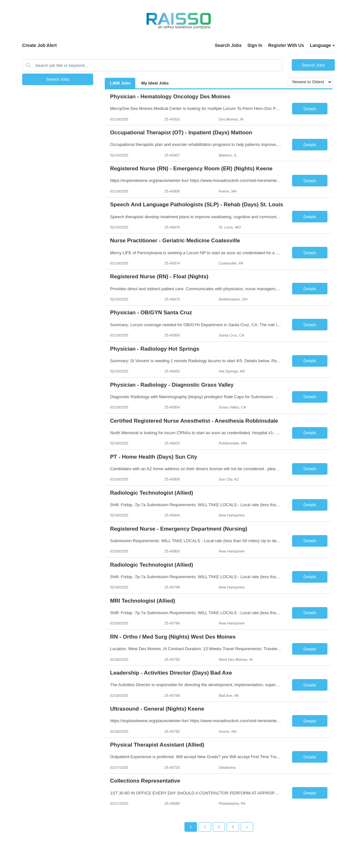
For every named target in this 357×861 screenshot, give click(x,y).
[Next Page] (247, 827)
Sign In (255, 45)
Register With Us (286, 45)
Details (309, 108)
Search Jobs (228, 45)
